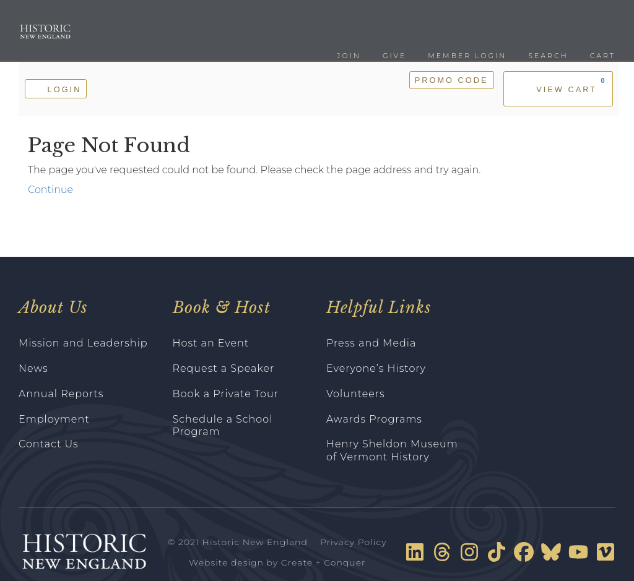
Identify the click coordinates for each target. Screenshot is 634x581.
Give (394, 55)
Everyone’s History (376, 368)
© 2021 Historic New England (238, 542)
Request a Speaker (224, 368)
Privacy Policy (353, 542)
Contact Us (49, 444)
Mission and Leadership (83, 343)
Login (55, 88)
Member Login (467, 55)
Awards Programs (374, 419)
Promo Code (452, 80)
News (33, 368)
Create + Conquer (323, 562)
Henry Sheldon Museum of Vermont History (392, 450)
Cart (602, 55)
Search (548, 55)
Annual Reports (61, 394)
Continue (50, 190)
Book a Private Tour (226, 394)
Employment (54, 419)
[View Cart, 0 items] (558, 88)
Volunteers (355, 394)
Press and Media (371, 343)
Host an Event (211, 343)
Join (349, 55)
